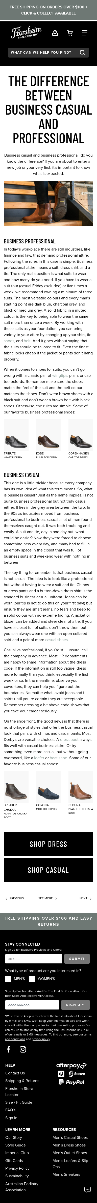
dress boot (69, 739)
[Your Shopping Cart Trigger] (70, 32)
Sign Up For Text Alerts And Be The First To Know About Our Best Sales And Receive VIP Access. (46, 993)
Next (86, 898)
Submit (77, 959)
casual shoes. (57, 639)
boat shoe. (59, 757)
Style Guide (15, 1145)
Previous (14, 898)
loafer (39, 757)
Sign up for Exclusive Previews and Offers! (33, 949)
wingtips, (60, 375)
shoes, (9, 340)
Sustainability (17, 1176)
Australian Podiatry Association (21, 1187)
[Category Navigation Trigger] (84, 32)
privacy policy (41, 1039)
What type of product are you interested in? (43, 970)
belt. (28, 340)
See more (48, 898)
